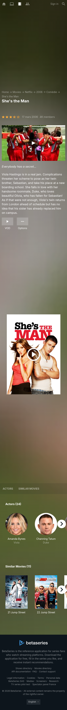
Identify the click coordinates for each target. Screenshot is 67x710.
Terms (41, 678)
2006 (39, 91)
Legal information (15, 678)
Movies (17, 91)
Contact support (47, 671)
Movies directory (42, 668)
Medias (30, 681)
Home (5, 91)
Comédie (51, 91)
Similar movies (28, 488)
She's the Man (10, 96)
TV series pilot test (20, 684)
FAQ (35, 671)
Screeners (41, 681)
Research (54, 681)
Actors (8, 488)
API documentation (21, 671)
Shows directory (24, 668)
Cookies (31, 678)
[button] (16, 530)
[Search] (63, 4)
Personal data (53, 678)
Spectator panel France (44, 684)
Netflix (29, 91)
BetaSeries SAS (16, 681)
